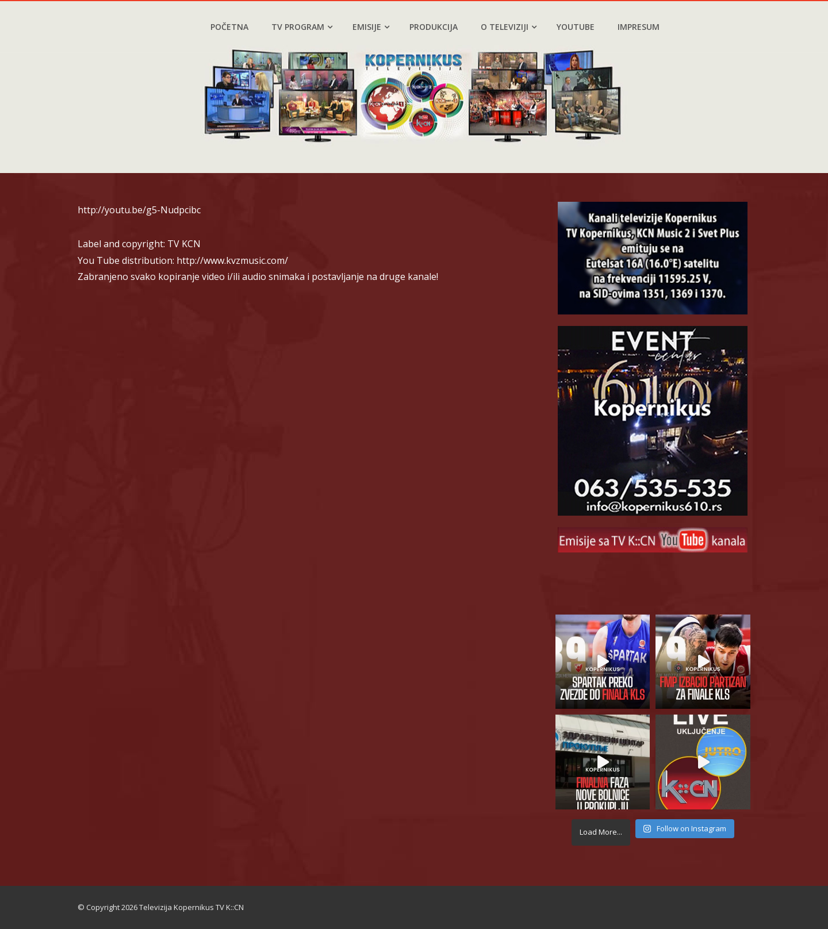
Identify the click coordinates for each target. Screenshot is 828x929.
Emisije (370, 26)
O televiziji (508, 26)
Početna (229, 26)
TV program (301, 26)
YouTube (576, 26)
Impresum (639, 26)
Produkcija (433, 26)
